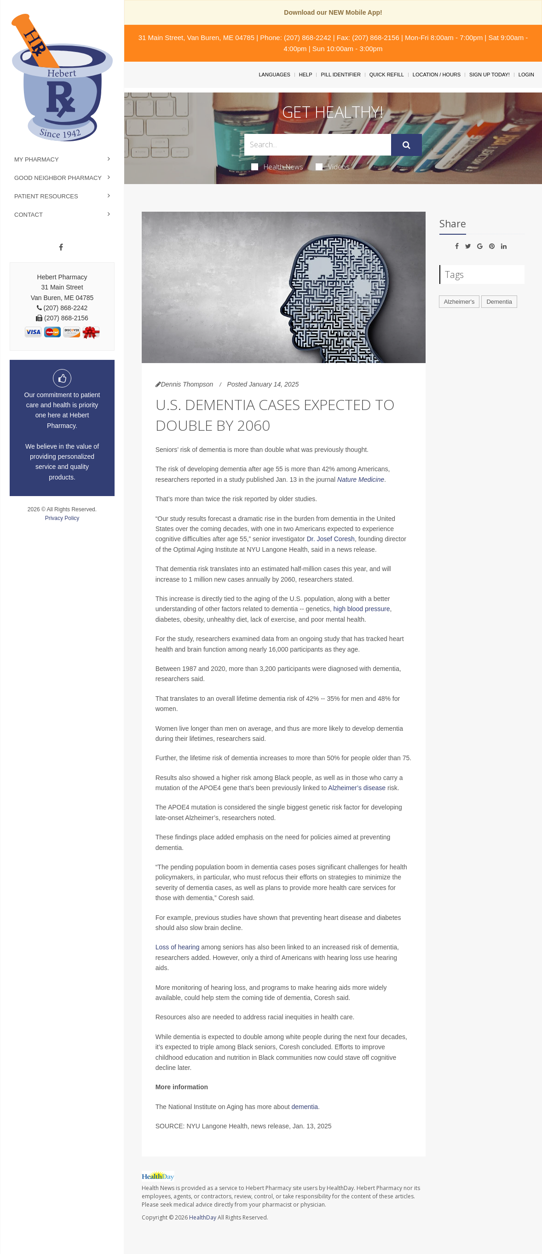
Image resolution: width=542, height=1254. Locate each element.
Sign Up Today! (489, 74)
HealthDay (202, 1217)
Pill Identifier (340, 74)
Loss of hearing (178, 947)
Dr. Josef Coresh (331, 539)
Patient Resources (46, 196)
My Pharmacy (36, 159)
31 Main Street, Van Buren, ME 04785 (196, 37)
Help (305, 74)
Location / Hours (437, 74)
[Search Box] (317, 145)
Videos (333, 166)
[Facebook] (61, 247)
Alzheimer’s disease (357, 788)
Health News (277, 166)
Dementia (499, 301)
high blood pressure (361, 609)
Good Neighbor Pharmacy (58, 177)
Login (526, 74)
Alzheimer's (459, 301)
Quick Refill (386, 74)
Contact (28, 214)
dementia (304, 1106)
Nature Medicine (360, 479)
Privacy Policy (62, 518)
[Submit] (406, 145)
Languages (274, 74)
